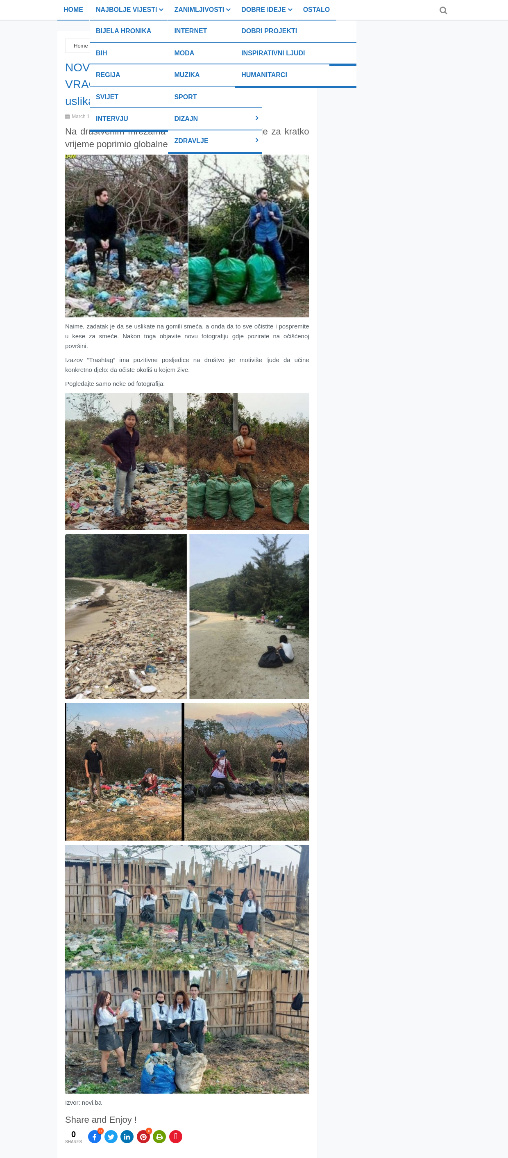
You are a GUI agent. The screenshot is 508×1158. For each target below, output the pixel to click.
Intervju (112, 118)
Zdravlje (191, 140)
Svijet (107, 96)
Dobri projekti (269, 30)
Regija (108, 74)
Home (73, 9)
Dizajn (186, 118)
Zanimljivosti (199, 9)
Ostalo (316, 9)
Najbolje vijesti (126, 9)
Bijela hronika (123, 30)
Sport (185, 96)
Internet (190, 30)
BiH (101, 53)
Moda (184, 53)
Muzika (187, 74)
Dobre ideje (263, 9)
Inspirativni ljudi (273, 53)
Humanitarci (264, 74)
